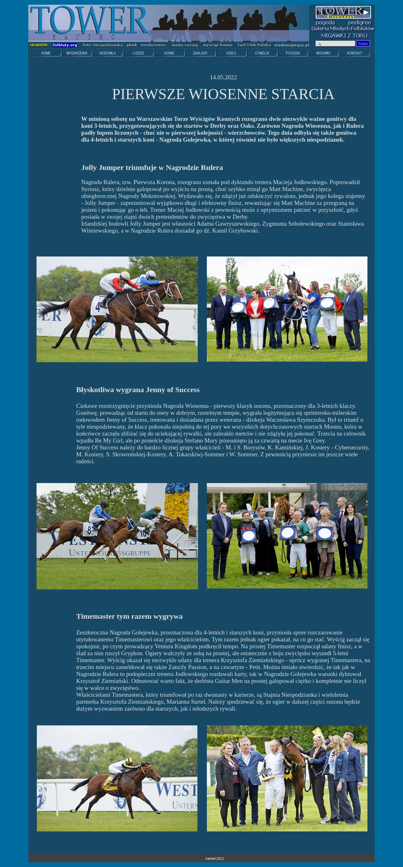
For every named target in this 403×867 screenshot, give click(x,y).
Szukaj (363, 43)
